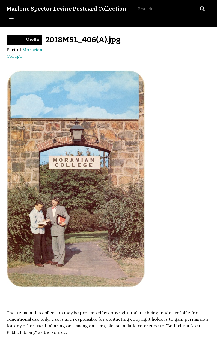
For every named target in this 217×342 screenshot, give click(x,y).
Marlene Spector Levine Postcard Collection (66, 8)
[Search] (166, 8)
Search (202, 9)
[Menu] (11, 18)
